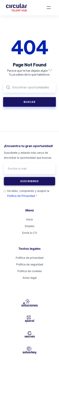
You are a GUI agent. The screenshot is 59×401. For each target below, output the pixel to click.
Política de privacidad (29, 257)
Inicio (29, 219)
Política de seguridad (29, 264)
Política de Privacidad (22, 195)
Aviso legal (30, 277)
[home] (20, 7)
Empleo (29, 226)
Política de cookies (29, 271)
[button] (49, 7)
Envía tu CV (29, 232)
